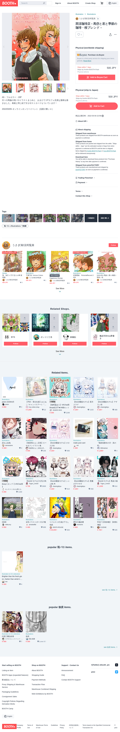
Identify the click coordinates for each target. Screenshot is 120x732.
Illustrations (91, 14)
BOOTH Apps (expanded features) (15, 675)
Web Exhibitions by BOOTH (42, 694)
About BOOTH (73, 3)
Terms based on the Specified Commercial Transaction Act (96, 726)
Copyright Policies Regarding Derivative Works (13, 702)
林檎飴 (73, 337)
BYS (13, 337)
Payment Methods (39, 680)
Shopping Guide (38, 675)
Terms (78, 191)
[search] (44, 3)
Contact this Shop (82, 196)
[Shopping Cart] (102, 3)
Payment (81, 182)
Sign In (58, 3)
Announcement (67, 670)
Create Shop (90, 3)
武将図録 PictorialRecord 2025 (83, 276)
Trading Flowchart (85, 178)
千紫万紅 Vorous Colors (34, 275)
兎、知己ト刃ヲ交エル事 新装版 (12, 276)
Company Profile (20, 726)
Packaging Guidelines (10, 692)
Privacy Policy (62, 726)
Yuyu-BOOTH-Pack (109, 151)
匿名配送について (9, 680)
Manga (4, 273)
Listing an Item (7, 670)
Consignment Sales (9, 697)
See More (60, 353)
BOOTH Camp (7, 709)
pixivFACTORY (80, 170)
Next (68, 47)
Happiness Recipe (56, 278)
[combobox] (32, 3)
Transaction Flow (38, 684)
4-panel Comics (55, 273)
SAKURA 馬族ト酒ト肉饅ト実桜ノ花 (107, 276)
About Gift (82, 121)
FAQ (63, 675)
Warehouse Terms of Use (42, 726)
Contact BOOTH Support (71, 680)
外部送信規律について (74, 726)
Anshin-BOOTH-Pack (94, 151)
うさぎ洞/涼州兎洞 (23, 245)
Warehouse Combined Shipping (44, 689)
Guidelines (54, 725)
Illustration (79, 14)
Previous (4, 47)
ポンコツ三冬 (46, 337)
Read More (87, 61)
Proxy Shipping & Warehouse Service (13, 685)
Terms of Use (30, 726)
